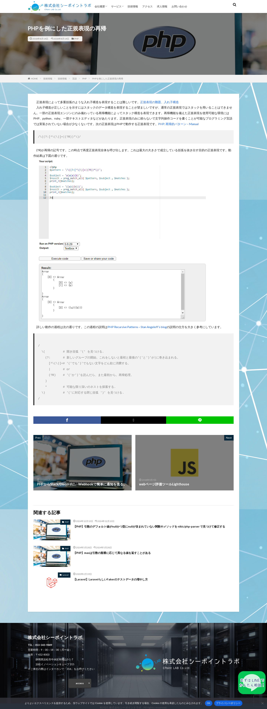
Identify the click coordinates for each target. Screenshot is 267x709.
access (80, 679)
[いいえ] (262, 703)
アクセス (147, 6)
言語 (74, 78)
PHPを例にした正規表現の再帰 (107, 78)
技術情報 (133, 6)
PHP (76, 38)
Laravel (65, 570)
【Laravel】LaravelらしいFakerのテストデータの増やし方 (117, 575)
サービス (116, 6)
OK (208, 703)
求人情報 (162, 6)
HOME (34, 78)
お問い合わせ (179, 6)
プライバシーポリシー (228, 703)
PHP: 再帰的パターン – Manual (178, 124)
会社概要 (100, 6)
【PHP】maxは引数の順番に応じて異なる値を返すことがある (119, 548)
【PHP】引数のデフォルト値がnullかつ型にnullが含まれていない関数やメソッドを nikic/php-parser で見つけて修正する (153, 524)
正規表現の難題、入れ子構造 (159, 102)
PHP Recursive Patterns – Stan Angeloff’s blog (137, 326)
